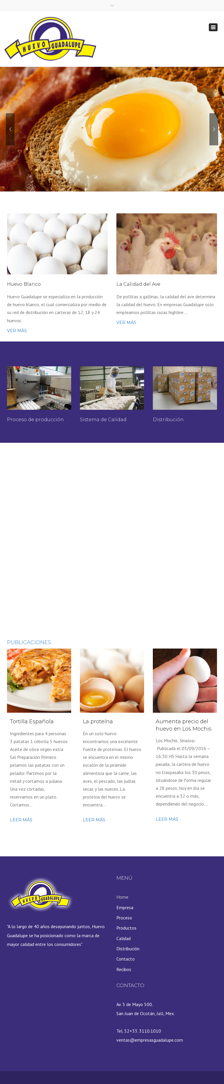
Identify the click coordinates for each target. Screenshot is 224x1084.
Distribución (127, 948)
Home (122, 897)
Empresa (124, 907)
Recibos (123, 969)
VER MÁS (17, 330)
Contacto (125, 959)
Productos (126, 928)
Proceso (124, 918)
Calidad (123, 938)
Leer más (21, 819)
